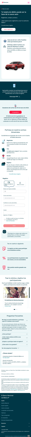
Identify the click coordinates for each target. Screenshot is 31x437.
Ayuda (15, 400)
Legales (15, 426)
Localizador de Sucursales (7, 410)
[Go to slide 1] (14, 309)
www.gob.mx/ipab (14, 389)
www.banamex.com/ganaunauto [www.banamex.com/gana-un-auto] (23, 378)
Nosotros (15, 423)
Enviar (14, 225)
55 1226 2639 (6, 357)
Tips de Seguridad (5, 415)
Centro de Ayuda (5, 408)
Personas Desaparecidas (6, 420)
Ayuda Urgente (4, 405)
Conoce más (8, 306)
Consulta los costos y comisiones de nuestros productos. (16, 436)
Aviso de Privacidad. (10, 220)
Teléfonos (3, 412)
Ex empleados (4, 417)
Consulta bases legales (7, 25)
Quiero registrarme (8, 29)
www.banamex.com (21, 390)
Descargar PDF (14, 96)
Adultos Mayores (5, 403)
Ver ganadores (15, 112)
